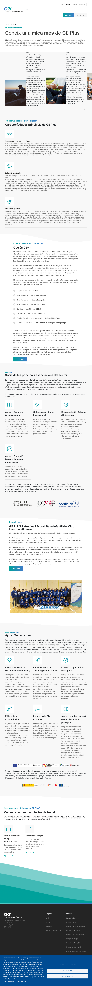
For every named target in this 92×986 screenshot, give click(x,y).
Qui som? (49, 922)
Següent (84, 109)
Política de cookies (21, 981)
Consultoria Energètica (73, 943)
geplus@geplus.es (10, 925)
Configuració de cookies (68, 965)
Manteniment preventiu (73, 947)
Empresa (68, 4)
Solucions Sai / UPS (72, 918)
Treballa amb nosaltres (53, 930)
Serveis (75, 4)
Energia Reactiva (71, 922)
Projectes (82, 4)
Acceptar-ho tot (67, 976)
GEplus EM (80, 15)
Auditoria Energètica (73, 930)
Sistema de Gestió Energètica (76, 951)
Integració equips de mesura (75, 926)
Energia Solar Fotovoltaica (75, 934)
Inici (62, 4)
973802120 (8, 927)
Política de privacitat (8, 981)
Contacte (68, 15)
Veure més (16, 569)
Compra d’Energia (72, 939)
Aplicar (7, 855)
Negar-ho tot (67, 970)
